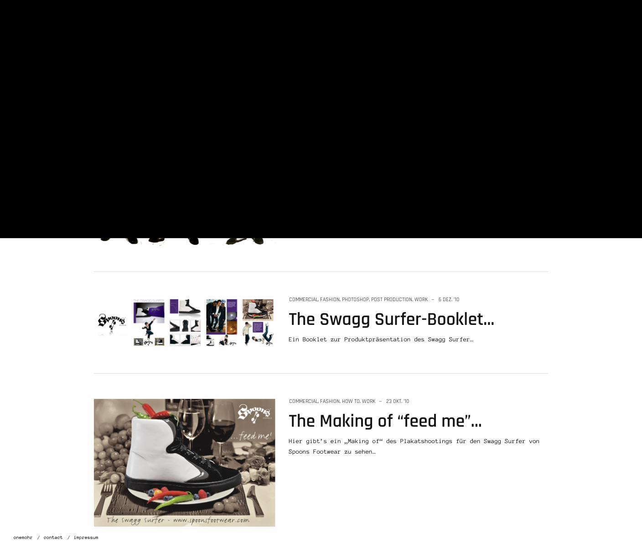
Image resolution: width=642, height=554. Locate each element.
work (364, 87)
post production (391, 299)
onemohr (23, 537)
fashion (330, 87)
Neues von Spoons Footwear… (400, 107)
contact (53, 537)
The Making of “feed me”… (385, 421)
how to (351, 401)
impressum (86, 537)
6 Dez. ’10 (449, 299)
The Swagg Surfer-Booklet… (392, 319)
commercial (303, 87)
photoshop (355, 299)
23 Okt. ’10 (397, 401)
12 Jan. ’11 (393, 87)
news (349, 87)
